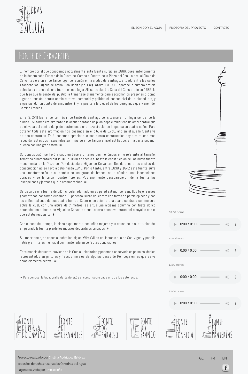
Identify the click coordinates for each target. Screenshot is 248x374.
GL (201, 358)
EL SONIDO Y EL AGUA (146, 27)
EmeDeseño (54, 370)
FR (213, 358)
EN (224, 358)
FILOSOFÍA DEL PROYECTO (187, 27)
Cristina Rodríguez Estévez (67, 357)
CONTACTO (221, 27)
